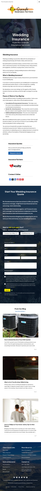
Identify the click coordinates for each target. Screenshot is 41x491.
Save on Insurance (9, 462)
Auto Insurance (6, 464)
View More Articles (20, 311)
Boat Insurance (6, 467)
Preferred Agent (8, 270)
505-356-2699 (25, 464)
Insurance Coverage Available (29, 455)
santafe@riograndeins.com (28, 467)
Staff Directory (27, 233)
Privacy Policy (21, 486)
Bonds (4, 469)
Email (6, 255)
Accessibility (13, 486)
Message (7, 261)
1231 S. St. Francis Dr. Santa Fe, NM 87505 (27, 470)
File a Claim (5, 450)
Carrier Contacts (7, 457)
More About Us (27, 447)
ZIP (5, 248)
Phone (23, 255)
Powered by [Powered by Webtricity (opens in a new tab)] (30, 486)
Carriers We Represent (27, 452)
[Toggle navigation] (39, 1)
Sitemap (7, 486)
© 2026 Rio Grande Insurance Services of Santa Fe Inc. (20, 483)
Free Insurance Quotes (7, 1)
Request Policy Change (8, 455)
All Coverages (6, 471)
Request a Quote (15, 153)
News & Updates (26, 457)
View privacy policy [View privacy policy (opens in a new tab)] (13, 294)
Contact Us (25, 462)
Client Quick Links (9, 447)
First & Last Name (9, 242)
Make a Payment (7, 452)
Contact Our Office (10, 233)
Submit (7, 290)
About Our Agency (26, 450)
